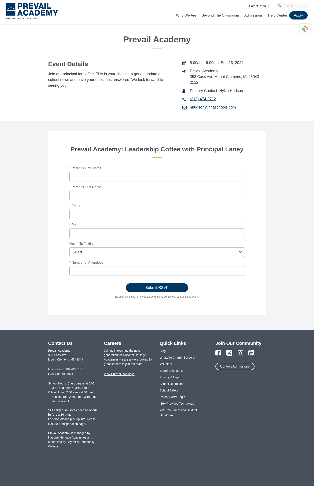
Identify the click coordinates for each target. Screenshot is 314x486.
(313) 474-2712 (203, 99)
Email (74, 206)
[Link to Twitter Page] (229, 353)
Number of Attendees (86, 262)
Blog (163, 351)
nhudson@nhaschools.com (213, 107)
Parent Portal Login (172, 397)
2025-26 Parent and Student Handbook (178, 412)
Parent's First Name (85, 168)
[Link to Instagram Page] (240, 353)
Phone (75, 225)
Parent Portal (258, 6)
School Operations (172, 384)
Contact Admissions (235, 366)
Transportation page (72, 424)
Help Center (277, 15)
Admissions (253, 15)
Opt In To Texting (82, 243)
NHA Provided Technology (177, 403)
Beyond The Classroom (220, 15)
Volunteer (166, 364)
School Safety (169, 390)
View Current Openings (119, 374)
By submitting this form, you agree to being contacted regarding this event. (157, 296)
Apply (298, 15)
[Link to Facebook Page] (218, 353)
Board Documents (171, 370)
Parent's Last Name (85, 187)
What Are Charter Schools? (178, 357)
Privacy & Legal (170, 377)
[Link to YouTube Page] (251, 353)
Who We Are (186, 15)
